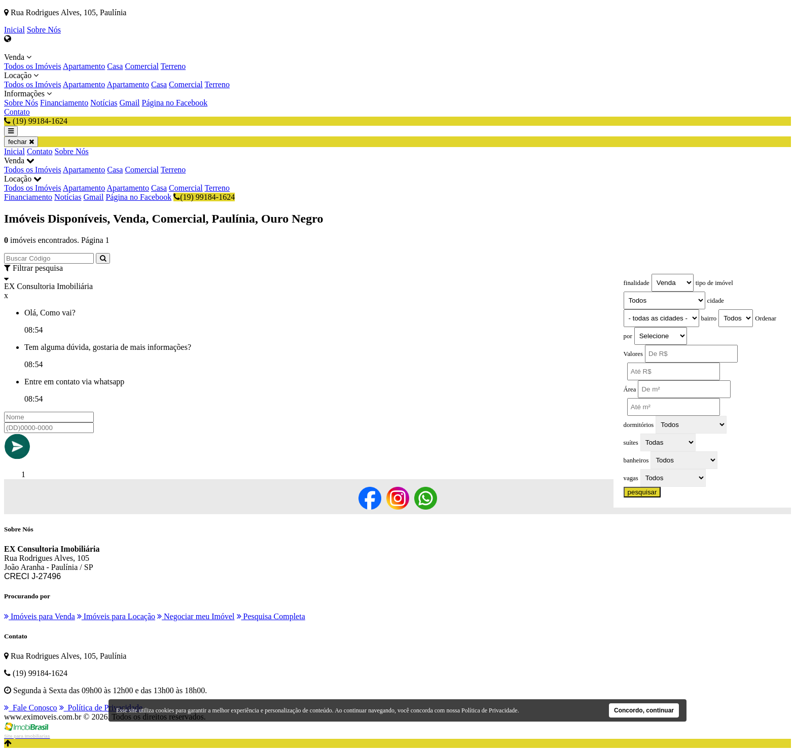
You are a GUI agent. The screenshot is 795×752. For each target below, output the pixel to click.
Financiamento (64, 102)
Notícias (103, 102)
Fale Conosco (30, 707)
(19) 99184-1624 (204, 197)
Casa (115, 66)
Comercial (142, 66)
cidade (715, 300)
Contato (17, 112)
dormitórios (639, 424)
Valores (633, 353)
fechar (21, 142)
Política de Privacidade (101, 707)
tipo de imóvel (714, 283)
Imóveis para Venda (39, 616)
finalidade (636, 283)
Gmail (130, 102)
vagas (631, 478)
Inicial (14, 29)
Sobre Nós (44, 29)
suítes (631, 442)
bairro (709, 318)
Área (630, 389)
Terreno (173, 66)
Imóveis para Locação (116, 616)
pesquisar (642, 492)
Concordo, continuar (644, 710)
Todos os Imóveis (32, 66)
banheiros (636, 460)
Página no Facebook (175, 102)
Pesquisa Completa (271, 616)
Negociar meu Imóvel (196, 616)
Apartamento (84, 66)
